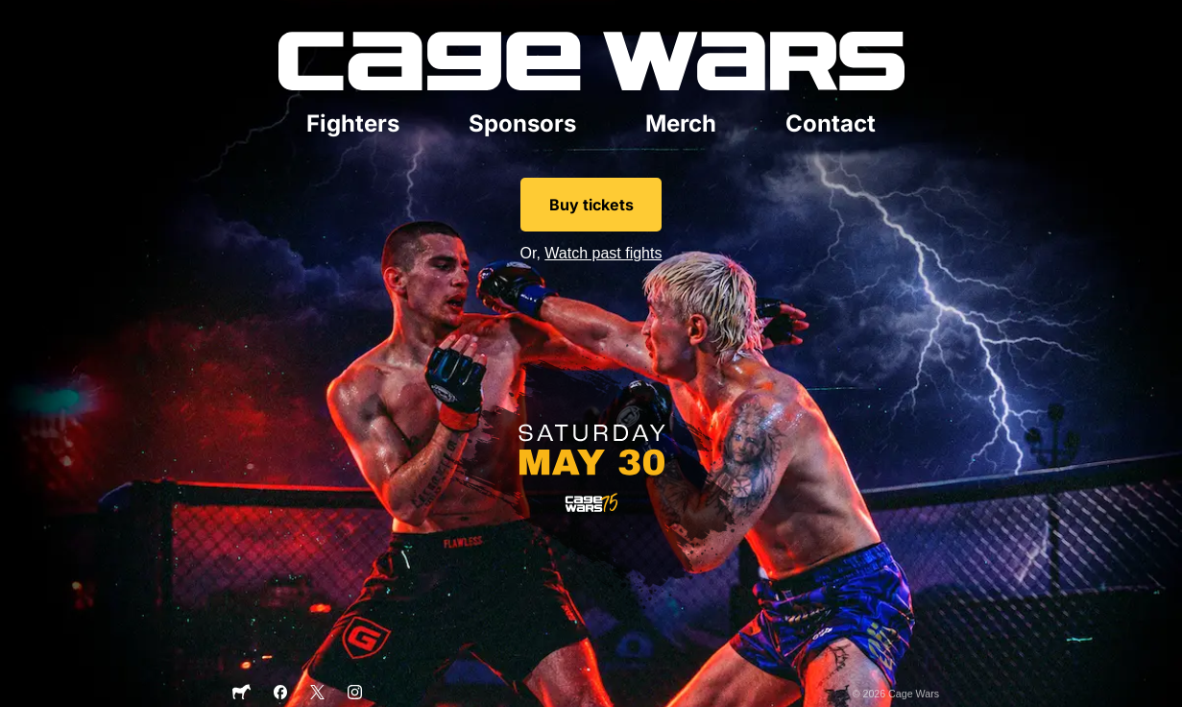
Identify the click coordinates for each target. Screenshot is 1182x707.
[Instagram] (355, 695)
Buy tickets (591, 204)
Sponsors (522, 123)
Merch (680, 123)
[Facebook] (281, 695)
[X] (317, 695)
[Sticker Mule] (241, 696)
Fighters (352, 123)
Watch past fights (603, 253)
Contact (830, 123)
